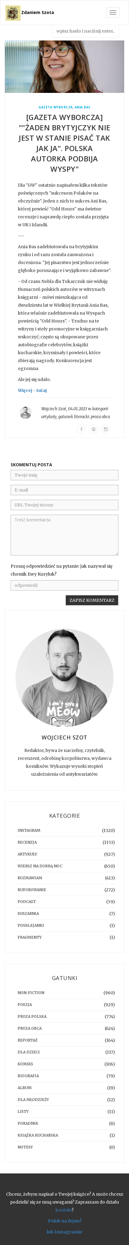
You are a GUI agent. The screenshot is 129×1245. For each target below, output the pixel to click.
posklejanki (31, 925)
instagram (29, 830)
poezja (25, 1004)
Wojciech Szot (53, 408)
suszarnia (28, 913)
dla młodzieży (33, 1099)
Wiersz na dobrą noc (40, 866)
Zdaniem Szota (37, 12)
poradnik (28, 1123)
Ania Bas (82, 107)
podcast (27, 901)
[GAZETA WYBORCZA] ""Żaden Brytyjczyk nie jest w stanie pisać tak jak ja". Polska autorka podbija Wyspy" (64, 143)
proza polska (32, 1016)
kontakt (64, 1210)
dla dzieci (29, 1052)
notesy (25, 1147)
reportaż (28, 1040)
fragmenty (30, 937)
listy (23, 1111)
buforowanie (32, 889)
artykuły (48, 416)
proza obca (100, 416)
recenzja (27, 842)
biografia (28, 1076)
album (25, 1087)
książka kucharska (38, 1135)
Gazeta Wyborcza (56, 107)
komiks (25, 1064)
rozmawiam (30, 878)
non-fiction (31, 992)
